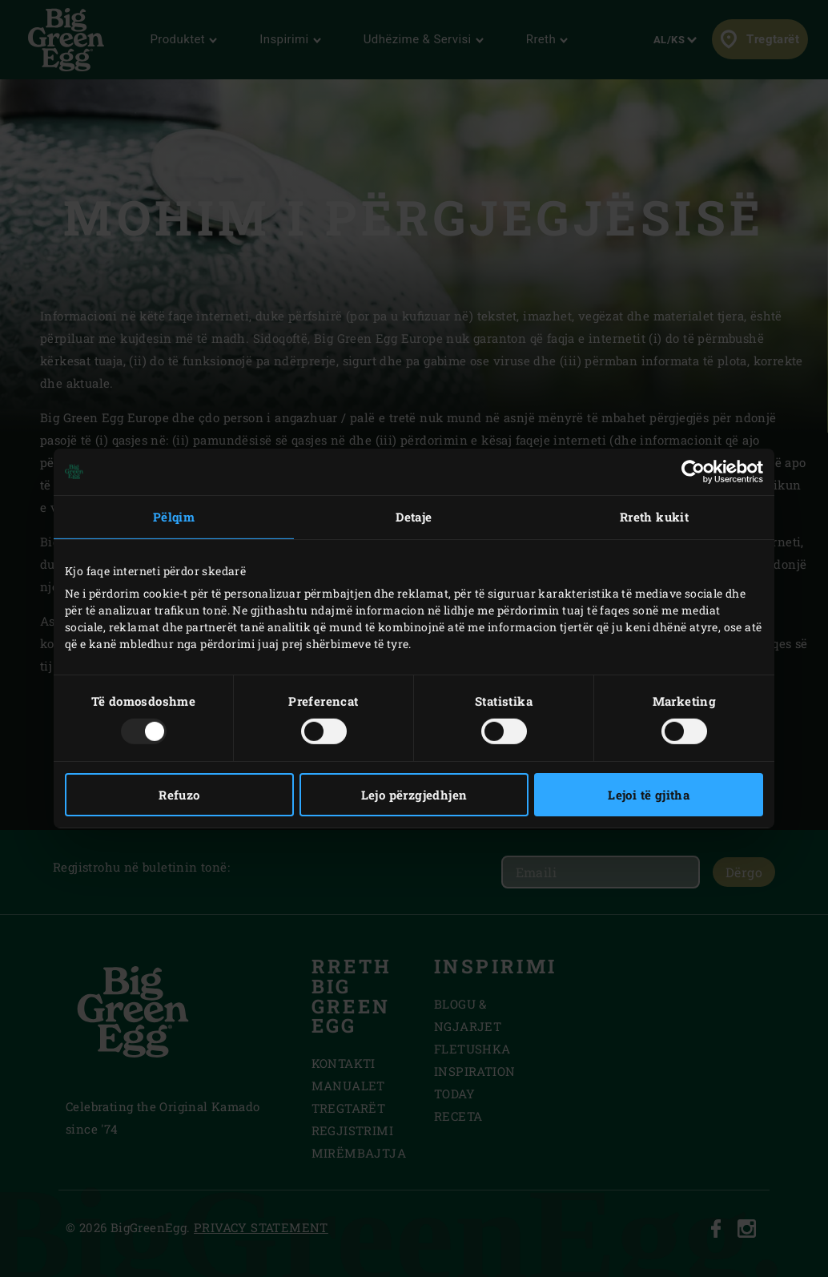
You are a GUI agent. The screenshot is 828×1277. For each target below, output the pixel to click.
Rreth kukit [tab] (654, 517)
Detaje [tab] (414, 517)
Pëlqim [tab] (174, 517)
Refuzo (179, 795)
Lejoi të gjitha (648, 795)
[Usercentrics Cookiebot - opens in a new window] (693, 472)
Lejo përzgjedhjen (414, 795)
